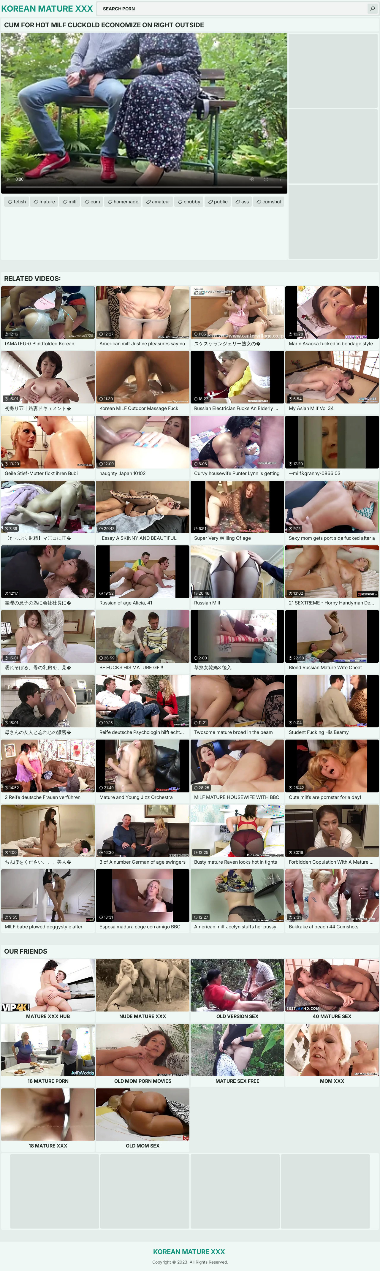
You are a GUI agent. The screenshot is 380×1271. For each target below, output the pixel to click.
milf (73, 202)
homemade (126, 202)
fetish (20, 202)
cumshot (271, 202)
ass (245, 202)
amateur (161, 202)
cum (95, 202)
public (221, 202)
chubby (192, 202)
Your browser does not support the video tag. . (144, 113)
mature (47, 202)
